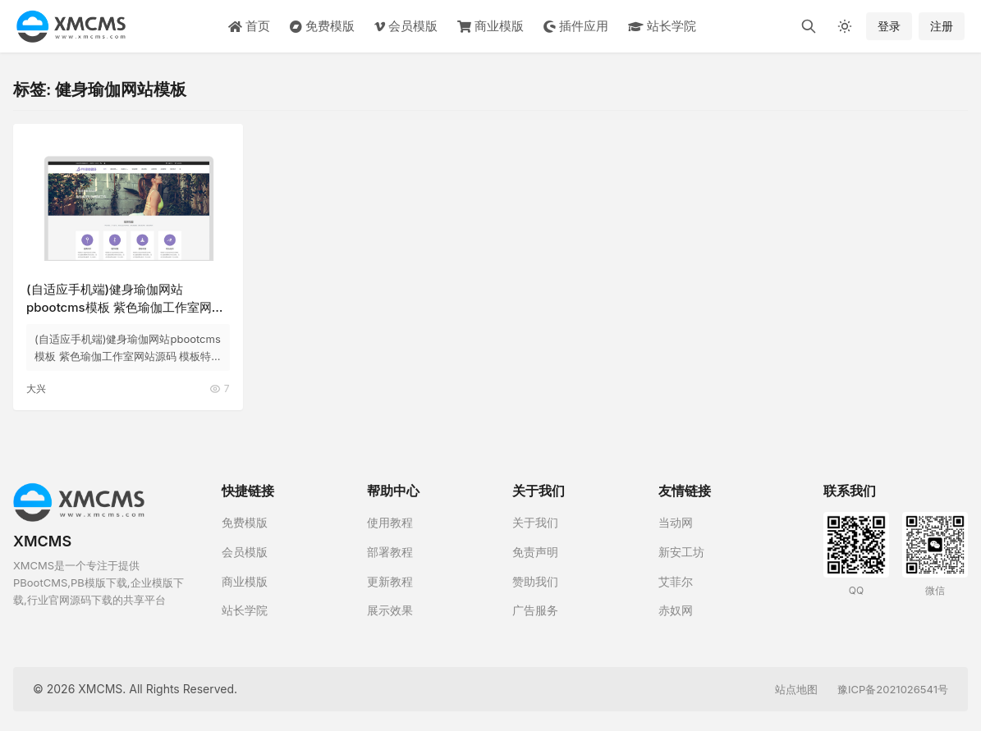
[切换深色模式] (845, 26)
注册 (941, 26)
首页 (249, 26)
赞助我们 (535, 580)
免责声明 (535, 552)
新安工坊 (681, 552)
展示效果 (390, 610)
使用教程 (390, 522)
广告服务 (535, 610)
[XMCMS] (71, 26)
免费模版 (322, 26)
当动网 (675, 522)
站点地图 (796, 688)
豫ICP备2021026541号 (892, 688)
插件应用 (575, 26)
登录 (889, 26)
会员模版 (406, 26)
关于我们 (535, 522)
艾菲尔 (675, 580)
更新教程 (390, 580)
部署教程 (390, 552)
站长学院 (662, 26)
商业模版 (490, 26)
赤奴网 (675, 610)
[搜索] (808, 26)
